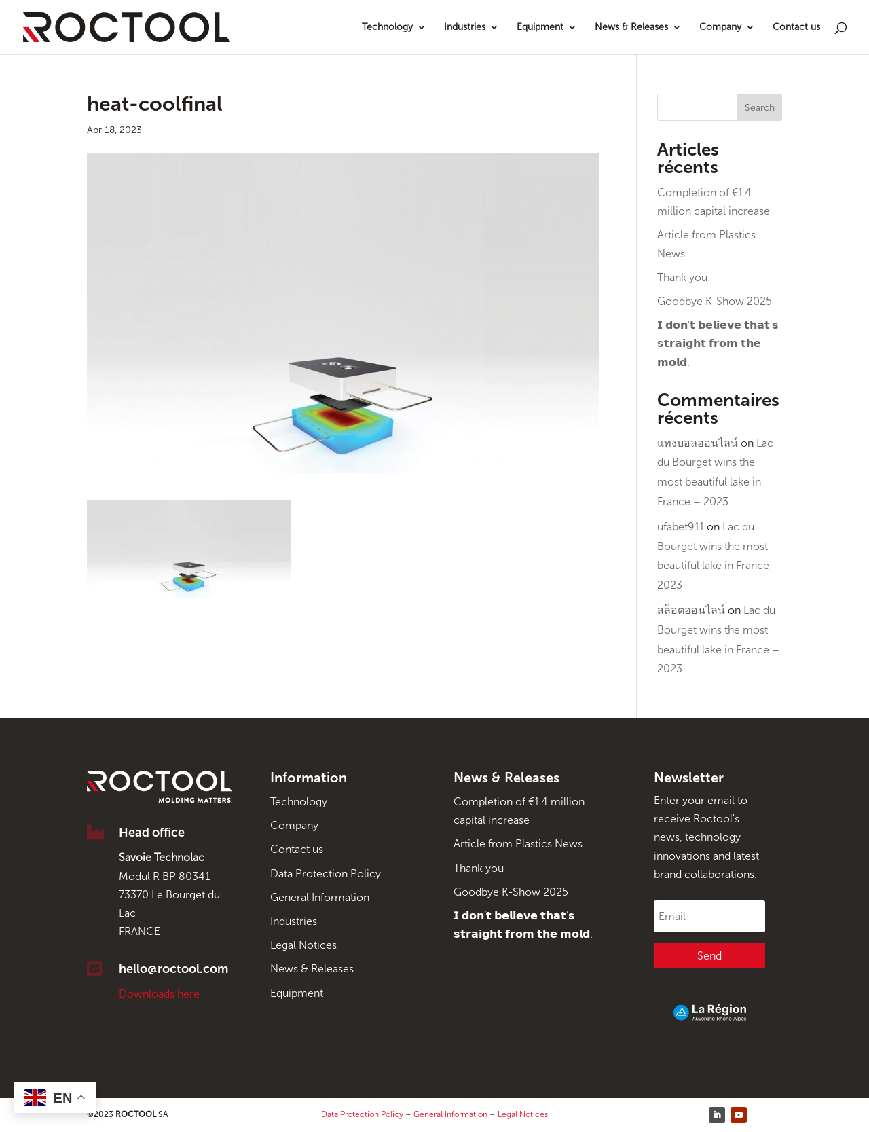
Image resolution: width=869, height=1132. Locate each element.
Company (720, 27)
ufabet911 (680, 526)
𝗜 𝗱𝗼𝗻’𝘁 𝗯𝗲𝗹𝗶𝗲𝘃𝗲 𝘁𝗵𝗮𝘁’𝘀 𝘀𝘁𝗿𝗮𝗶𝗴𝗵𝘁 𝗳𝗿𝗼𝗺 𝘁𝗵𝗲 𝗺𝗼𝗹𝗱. (718, 343)
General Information (319, 897)
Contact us (796, 27)
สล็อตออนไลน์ (691, 610)
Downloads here (159, 993)
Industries (464, 27)
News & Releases (631, 27)
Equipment (540, 27)
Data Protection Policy (325, 873)
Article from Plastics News (518, 843)
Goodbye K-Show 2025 (714, 301)
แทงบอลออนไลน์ (697, 443)
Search (760, 107)
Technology (387, 27)
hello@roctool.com (173, 969)
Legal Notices (303, 944)
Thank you (682, 277)
